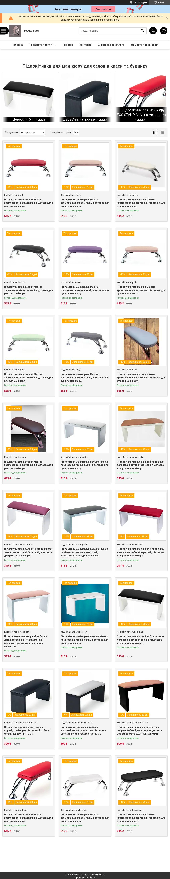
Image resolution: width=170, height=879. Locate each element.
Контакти (85, 44)
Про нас (67, 44)
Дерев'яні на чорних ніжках (85, 119)
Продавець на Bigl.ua (85, 878)
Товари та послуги (41, 44)
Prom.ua (101, 875)
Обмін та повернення (144, 44)
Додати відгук (163, 30)
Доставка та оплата (111, 44)
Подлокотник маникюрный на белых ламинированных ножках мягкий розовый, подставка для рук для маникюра (25, 641)
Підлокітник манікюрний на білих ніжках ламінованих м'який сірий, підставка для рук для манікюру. (84, 639)
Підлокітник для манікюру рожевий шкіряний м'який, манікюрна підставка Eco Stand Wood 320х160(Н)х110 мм (139, 730)
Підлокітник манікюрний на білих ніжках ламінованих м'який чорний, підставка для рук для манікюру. (140, 639)
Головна (17, 44)
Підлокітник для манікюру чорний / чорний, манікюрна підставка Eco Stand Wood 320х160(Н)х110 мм (27, 730)
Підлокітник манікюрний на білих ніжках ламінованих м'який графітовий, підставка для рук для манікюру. (84, 552)
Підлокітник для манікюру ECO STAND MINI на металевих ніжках (141, 114)
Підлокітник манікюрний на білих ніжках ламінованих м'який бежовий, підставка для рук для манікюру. (140, 465)
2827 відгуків (140, 2)
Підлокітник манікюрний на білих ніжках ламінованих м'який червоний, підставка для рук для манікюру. (140, 552)
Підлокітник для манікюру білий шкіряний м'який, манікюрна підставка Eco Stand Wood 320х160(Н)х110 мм (83, 730)
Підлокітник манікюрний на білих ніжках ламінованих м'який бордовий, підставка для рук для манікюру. (28, 552)
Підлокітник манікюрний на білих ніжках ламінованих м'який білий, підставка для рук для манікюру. (84, 465)
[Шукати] (142, 31)
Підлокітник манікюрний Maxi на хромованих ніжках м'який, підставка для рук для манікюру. (28, 202)
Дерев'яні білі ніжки (28, 119)
